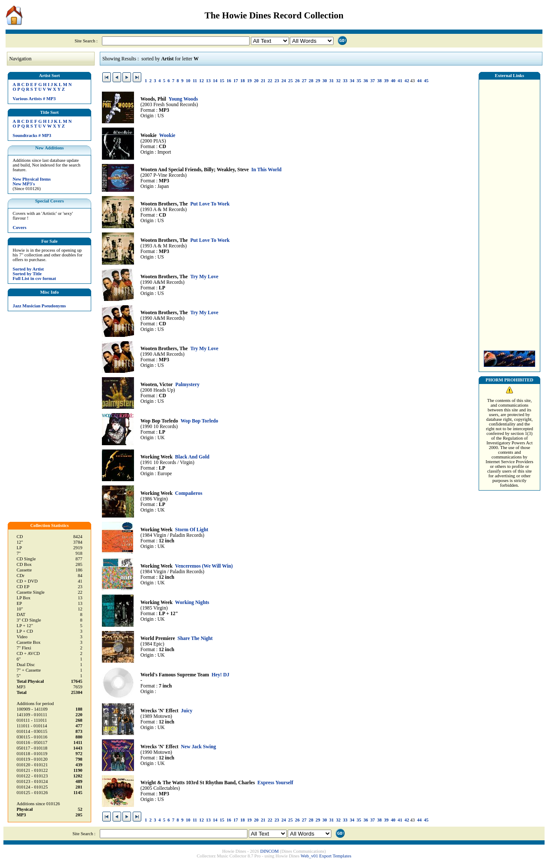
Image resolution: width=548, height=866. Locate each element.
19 (249, 80)
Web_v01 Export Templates (326, 856)
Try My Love (204, 277)
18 (242, 80)
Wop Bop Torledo (199, 421)
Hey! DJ (220, 675)
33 (345, 80)
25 (290, 80)
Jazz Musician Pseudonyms (39, 306)
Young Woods (183, 99)
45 (426, 80)
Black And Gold (192, 457)
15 (222, 80)
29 (318, 80)
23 (276, 80)
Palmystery (187, 384)
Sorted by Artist (28, 269)
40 (393, 80)
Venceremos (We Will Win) (204, 566)
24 (283, 80)
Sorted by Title (27, 273)
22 (270, 80)
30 (324, 80)
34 (352, 80)
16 (228, 80)
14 (215, 80)
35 (359, 80)
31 (331, 80)
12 (201, 80)
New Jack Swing (198, 747)
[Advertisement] (509, 212)
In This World (266, 170)
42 (407, 80)
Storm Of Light (191, 530)
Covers (20, 227)
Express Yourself (275, 783)
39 (386, 80)
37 (372, 80)
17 (235, 80)
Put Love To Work (209, 204)
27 (304, 80)
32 (338, 80)
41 (400, 80)
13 (208, 80)
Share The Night (194, 638)
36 (365, 80)
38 (379, 80)
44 (419, 80)
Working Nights (192, 602)
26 (297, 80)
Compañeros (189, 493)
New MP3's (24, 184)
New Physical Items (32, 179)
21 (263, 80)
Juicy (187, 711)
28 (311, 80)
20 (256, 80)
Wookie (167, 135)
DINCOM (269, 851)
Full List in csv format (34, 278)
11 (195, 80)
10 (188, 80)
